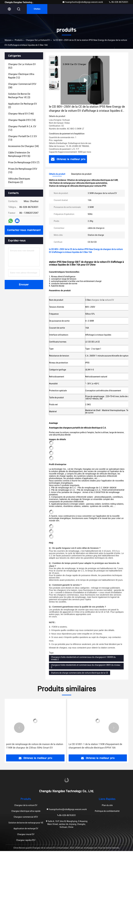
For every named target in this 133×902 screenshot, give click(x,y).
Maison (8, 40)
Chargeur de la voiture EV (38, 40)
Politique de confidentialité (107, 811)
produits (19, 40)
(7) (23, 162)
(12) (21, 76)
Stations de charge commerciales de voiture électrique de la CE (79, 673)
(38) (22, 86)
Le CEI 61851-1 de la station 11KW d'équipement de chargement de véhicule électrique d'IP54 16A (95, 746)
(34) (23, 146)
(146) (21, 113)
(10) (22, 170)
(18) (22, 120)
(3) (19, 96)
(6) (19, 154)
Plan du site (107, 805)
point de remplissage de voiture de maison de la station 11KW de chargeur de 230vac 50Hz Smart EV (34, 746)
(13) (22, 138)
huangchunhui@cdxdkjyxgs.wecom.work (82, 2)
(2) (22, 105)
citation (37, 9)
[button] (19, 727)
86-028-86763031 (118, 2)
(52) (22, 66)
